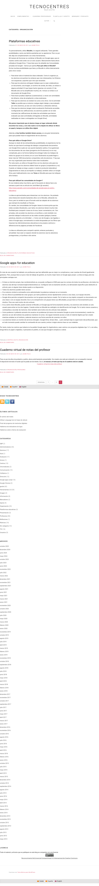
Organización (12, 253)
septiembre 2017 (5, 704)
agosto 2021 (4, 589)
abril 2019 (3, 645)
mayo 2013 (3, 839)
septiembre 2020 (5, 612)
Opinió (2, 503)
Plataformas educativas (24, 41)
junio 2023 (3, 566)
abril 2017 (3, 717)
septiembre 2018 (5, 665)
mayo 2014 (3, 799)
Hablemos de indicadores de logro (11, 426)
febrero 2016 (4, 757)
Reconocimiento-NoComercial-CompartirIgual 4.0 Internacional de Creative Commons (49, 858)
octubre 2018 (4, 661)
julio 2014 (3, 793)
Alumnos (3, 450)
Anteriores (41, 382)
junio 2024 (3, 553)
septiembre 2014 (5, 786)
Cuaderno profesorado (42, 16)
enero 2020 (3, 628)
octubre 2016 (4, 734)
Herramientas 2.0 (5, 490)
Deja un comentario (7, 255)
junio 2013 (3, 836)
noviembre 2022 (5, 569)
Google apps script (6, 480)
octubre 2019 (4, 635)
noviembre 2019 (5, 632)
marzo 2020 (4, 622)
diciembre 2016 (5, 727)
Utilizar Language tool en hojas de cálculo (13, 420)
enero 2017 (3, 724)
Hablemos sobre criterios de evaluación (13, 430)
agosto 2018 (4, 668)
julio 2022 (3, 572)
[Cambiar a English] (22, 387)
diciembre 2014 (5, 780)
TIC (1, 529)
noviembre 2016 (5, 730)
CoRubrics (3, 473)
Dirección (3, 476)
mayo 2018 (3, 678)
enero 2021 (3, 602)
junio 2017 (3, 711)
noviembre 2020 (5, 605)
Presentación (4, 513)
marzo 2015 (4, 776)
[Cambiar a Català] (5, 387)
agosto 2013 (4, 829)
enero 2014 (3, 813)
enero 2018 (3, 691)
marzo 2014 (4, 806)
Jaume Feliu (35, 45)
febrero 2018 (4, 688)
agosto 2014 (4, 790)
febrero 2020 (4, 625)
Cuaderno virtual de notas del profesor (25, 350)
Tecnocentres (49, 6)
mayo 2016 (3, 747)
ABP (1, 444)
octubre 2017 (4, 701)
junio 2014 (3, 796)
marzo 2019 (4, 648)
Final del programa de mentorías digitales (13, 423)
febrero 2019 (4, 651)
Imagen (2, 493)
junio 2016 (3, 744)
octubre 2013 (4, 822)
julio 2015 (3, 767)
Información (4, 496)
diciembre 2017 (5, 694)
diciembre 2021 (5, 579)
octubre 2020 (4, 609)
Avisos (2, 460)
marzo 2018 (4, 684)
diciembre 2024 (5, 549)
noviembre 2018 (5, 658)
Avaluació (3, 457)
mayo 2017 (3, 714)
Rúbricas (3, 522)
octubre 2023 (4, 559)
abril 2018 (3, 681)
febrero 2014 (4, 809)
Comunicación (4, 470)
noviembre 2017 (5, 697)
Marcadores (4, 499)
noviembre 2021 (5, 582)
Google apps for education (17, 263)
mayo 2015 (3, 770)
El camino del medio (6, 417)
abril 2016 (3, 750)
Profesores (21, 369)
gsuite (15, 340)
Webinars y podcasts (80, 16)
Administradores (5, 447)
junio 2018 (3, 674)
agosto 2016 (4, 737)
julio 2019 (3, 642)
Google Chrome (5, 483)
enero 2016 (3, 760)
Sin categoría (4, 526)
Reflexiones (4, 519)
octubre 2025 (4, 546)
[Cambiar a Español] (13, 387)
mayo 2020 (3, 618)
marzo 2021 (4, 599)
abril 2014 (3, 803)
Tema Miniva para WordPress (26, 872)
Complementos (23, 16)
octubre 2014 (4, 783)
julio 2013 (3, 832)
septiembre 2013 (5, 826)
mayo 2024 (3, 556)
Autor (46, 21)
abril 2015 (3, 773)
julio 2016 (3, 740)
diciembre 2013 (5, 816)
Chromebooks (4, 467)
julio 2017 (3, 707)
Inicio (13, 16)
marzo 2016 (4, 753)
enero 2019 (3, 655)
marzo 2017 (4, 721)
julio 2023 (3, 563)
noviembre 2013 (5, 819)
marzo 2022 (4, 576)
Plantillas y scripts (61, 16)
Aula (1, 453)
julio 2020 (3, 615)
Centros (10, 340)
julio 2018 (3, 671)
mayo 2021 (3, 595)
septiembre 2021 (5, 586)
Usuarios (3, 532)
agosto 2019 (4, 638)
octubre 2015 (4, 763)
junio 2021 (3, 592)
